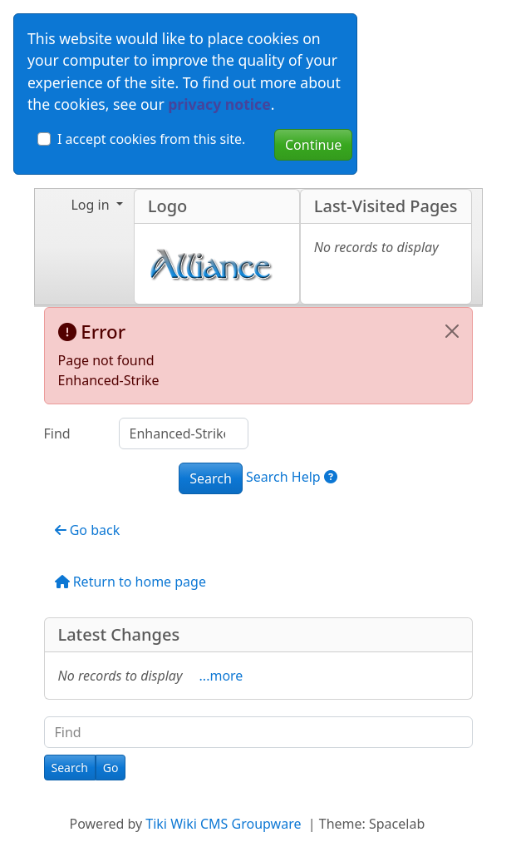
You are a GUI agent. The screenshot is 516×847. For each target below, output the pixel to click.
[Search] (70, 767)
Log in (91, 205)
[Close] (452, 331)
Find (57, 433)
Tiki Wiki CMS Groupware (224, 824)
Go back (87, 530)
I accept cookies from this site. (151, 139)
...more (221, 675)
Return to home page (130, 581)
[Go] (111, 767)
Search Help (291, 477)
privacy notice (219, 104)
